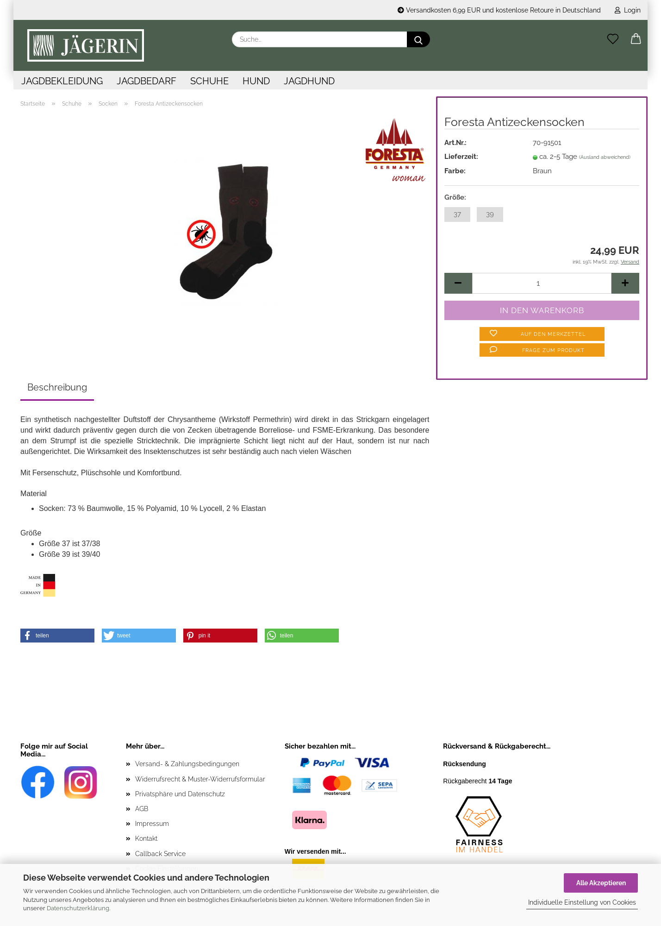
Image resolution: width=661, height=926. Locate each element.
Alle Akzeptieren (601, 883)
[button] (636, 39)
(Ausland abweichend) (604, 157)
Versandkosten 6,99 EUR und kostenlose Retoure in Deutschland (499, 10)
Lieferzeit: (461, 156)
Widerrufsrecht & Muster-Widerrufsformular (200, 779)
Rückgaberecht (477, 781)
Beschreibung (57, 387)
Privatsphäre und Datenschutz (180, 794)
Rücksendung (464, 764)
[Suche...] (418, 39)
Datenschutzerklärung (78, 908)
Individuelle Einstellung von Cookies (582, 902)
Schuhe (209, 81)
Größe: (455, 197)
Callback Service (160, 853)
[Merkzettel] (612, 39)
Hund (256, 81)
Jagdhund (309, 81)
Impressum (152, 823)
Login (628, 10)
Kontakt (146, 838)
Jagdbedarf (146, 81)
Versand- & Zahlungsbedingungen (187, 764)
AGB (141, 809)
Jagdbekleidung (62, 81)
